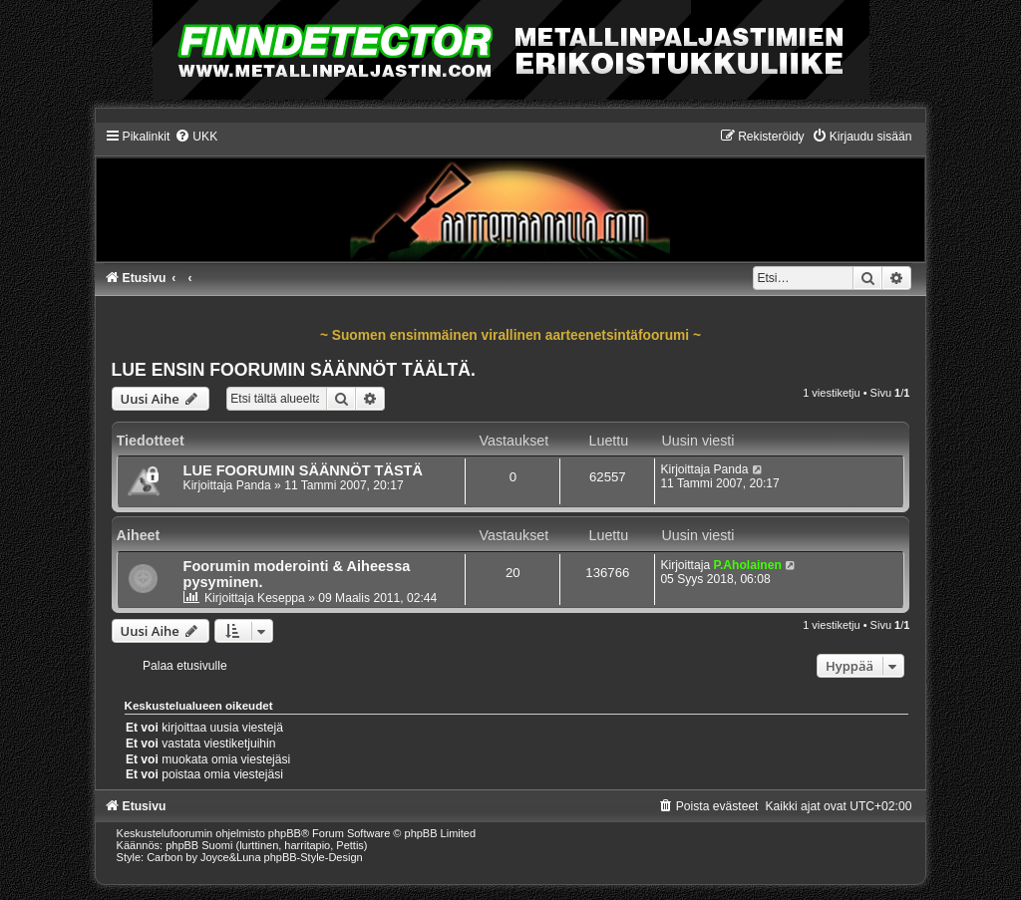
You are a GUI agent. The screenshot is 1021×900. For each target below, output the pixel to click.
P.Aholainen (747, 565)
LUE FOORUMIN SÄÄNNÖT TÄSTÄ (303, 470)
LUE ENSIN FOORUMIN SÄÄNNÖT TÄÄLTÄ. (294, 370)
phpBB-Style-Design (313, 857)
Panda (253, 485)
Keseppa (281, 598)
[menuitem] (195, 137)
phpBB (284, 833)
